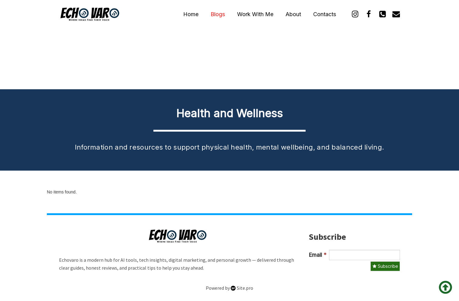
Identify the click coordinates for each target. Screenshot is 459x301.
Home (190, 14)
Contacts (324, 14)
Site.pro (245, 288)
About (293, 14)
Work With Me (255, 14)
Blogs (218, 14)
